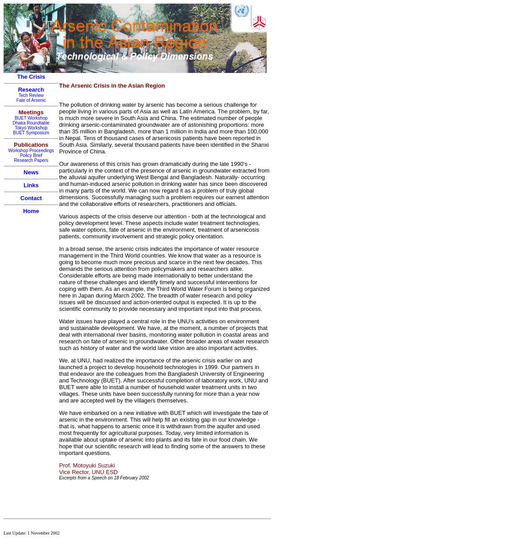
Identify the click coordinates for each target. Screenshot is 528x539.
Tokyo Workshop (31, 127)
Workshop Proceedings (31, 150)
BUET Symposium (31, 132)
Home (31, 211)
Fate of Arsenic (31, 100)
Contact (31, 198)
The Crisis (31, 76)
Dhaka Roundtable (31, 123)
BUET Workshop (31, 118)
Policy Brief (31, 155)
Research (31, 89)
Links (31, 185)
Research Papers (31, 160)
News (31, 172)
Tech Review (31, 95)
